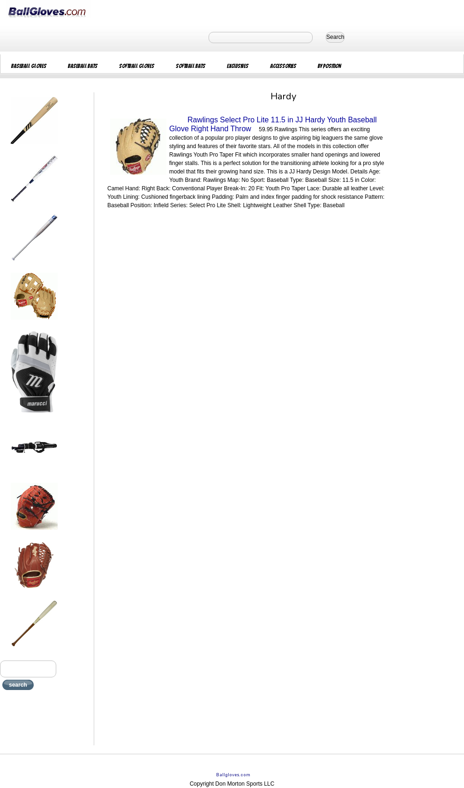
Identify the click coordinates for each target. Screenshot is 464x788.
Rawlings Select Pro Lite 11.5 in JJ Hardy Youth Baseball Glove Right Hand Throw (273, 124)
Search (335, 37)
